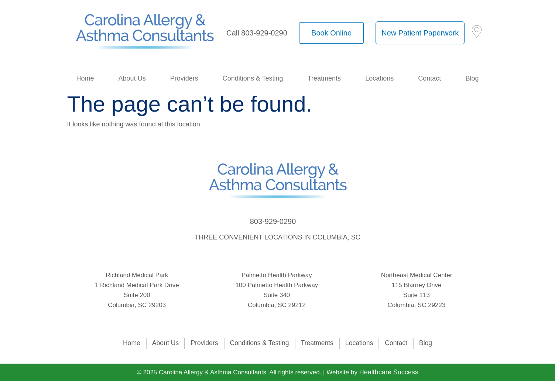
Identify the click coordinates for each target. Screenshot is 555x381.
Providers (184, 78)
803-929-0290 (273, 221)
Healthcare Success (388, 372)
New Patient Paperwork (420, 33)
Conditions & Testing (253, 78)
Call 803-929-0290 (256, 33)
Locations (379, 78)
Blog (472, 78)
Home (85, 78)
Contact (429, 78)
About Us (132, 78)
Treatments (324, 78)
